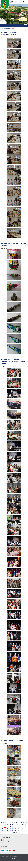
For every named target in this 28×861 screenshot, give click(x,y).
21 (20, 824)
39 (15, 828)
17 (10, 824)
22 (23, 824)
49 (15, 830)
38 (12, 828)
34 (2, 828)
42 (23, 828)
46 (7, 830)
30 (18, 826)
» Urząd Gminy (6, 28)
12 (23, 822)
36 (7, 828)
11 (21, 822)
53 (25, 830)
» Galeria (13, 28)
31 (20, 826)
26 (7, 826)
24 (2, 826)
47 (10, 830)
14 (2, 824)
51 (20, 830)
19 (15, 824)
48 (12, 830)
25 (5, 826)
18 (12, 824)
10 (18, 822)
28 (12, 826)
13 (26, 822)
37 (10, 828)
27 (10, 826)
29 (15, 826)
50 (18, 830)
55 (14, 832)
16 (7, 824)
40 (18, 828)
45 (5, 830)
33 (25, 826)
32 (23, 826)
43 (25, 828)
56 (16, 832)
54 (11, 832)
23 (25, 824)
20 (18, 824)
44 (2, 830)
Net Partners (15, 859)
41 (20, 828)
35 (5, 828)
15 (5, 824)
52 (23, 830)
